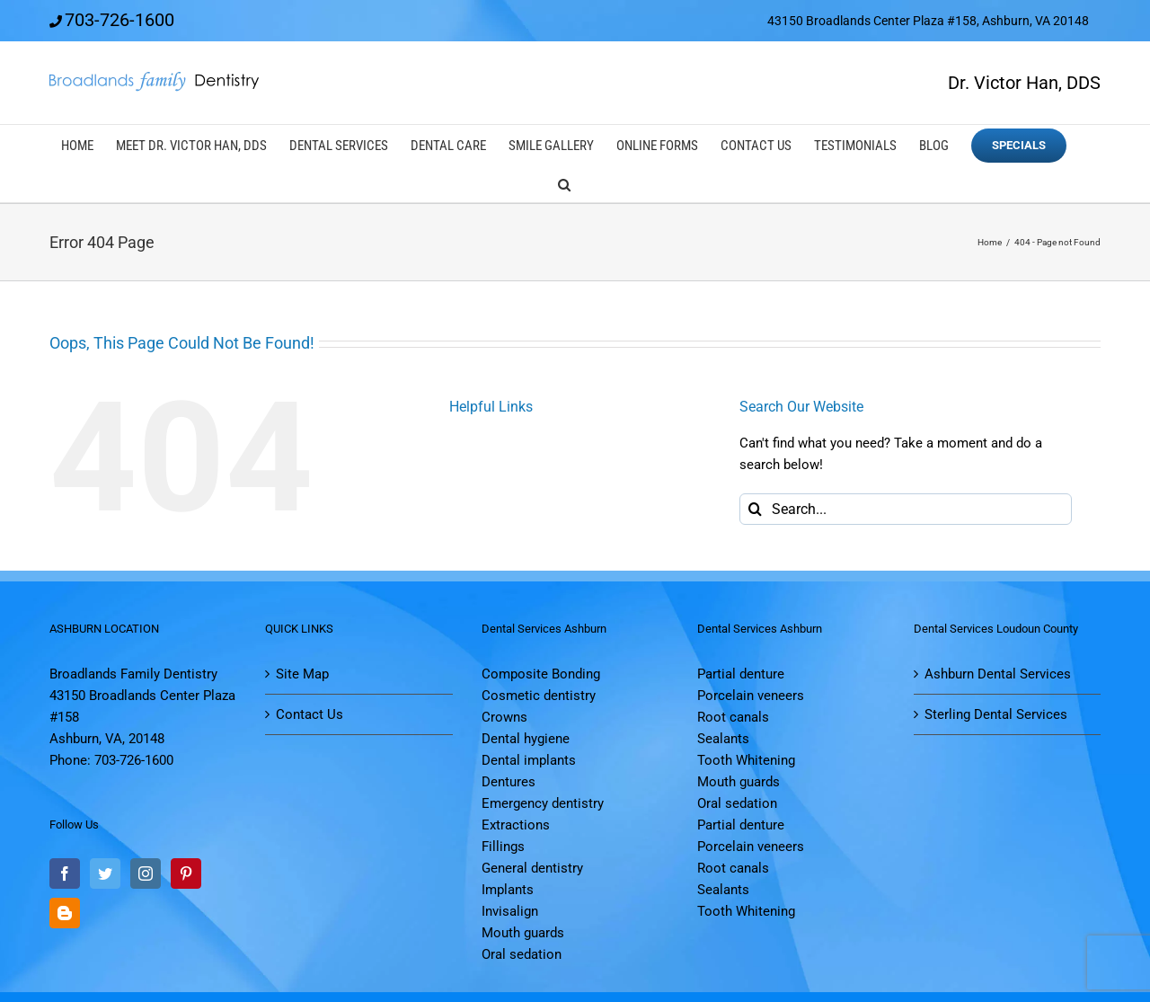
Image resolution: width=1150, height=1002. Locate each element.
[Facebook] (64, 873)
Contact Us (309, 714)
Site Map (302, 674)
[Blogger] (64, 913)
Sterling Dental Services (995, 714)
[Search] (755, 509)
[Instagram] (145, 873)
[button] (564, 183)
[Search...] (905, 509)
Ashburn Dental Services (997, 674)
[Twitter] (105, 873)
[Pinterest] (186, 873)
